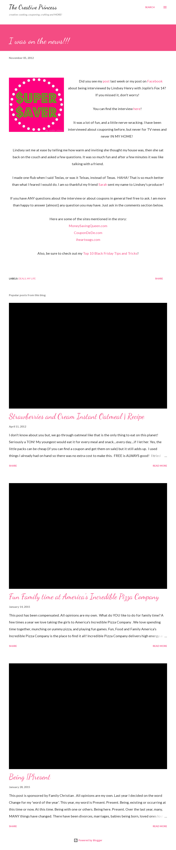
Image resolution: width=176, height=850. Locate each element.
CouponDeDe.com (88, 233)
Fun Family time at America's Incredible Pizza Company (84, 596)
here (136, 109)
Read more (160, 465)
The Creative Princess (33, 7)
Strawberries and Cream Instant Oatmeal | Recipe (76, 416)
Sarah (102, 184)
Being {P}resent (29, 776)
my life (31, 278)
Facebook (155, 81)
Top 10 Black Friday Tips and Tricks (110, 253)
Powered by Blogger (88, 840)
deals (22, 278)
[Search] (150, 7)
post (106, 81)
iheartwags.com (88, 239)
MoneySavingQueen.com (88, 226)
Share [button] (159, 278)
